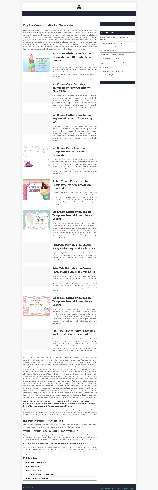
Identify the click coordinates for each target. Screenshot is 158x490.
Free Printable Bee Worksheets (110, 47)
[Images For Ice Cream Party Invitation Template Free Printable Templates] (36, 156)
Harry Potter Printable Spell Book (37, 478)
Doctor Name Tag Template (109, 75)
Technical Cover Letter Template (110, 67)
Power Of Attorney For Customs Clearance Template (114, 38)
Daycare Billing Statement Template (112, 54)
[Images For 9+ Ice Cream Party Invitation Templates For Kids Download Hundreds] (36, 189)
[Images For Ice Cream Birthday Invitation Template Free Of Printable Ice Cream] (36, 62)
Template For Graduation (108, 50)
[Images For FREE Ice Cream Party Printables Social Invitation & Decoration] (36, 339)
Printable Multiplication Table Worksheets (114, 43)
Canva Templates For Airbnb (109, 58)
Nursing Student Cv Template (36, 462)
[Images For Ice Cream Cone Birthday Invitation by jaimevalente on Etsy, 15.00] (36, 93)
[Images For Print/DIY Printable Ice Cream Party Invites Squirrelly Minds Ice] (36, 253)
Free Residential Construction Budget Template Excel (116, 63)
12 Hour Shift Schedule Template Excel (39, 474)
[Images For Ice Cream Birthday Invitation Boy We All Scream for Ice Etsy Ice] (36, 123)
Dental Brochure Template (35, 466)
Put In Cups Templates (34, 470)
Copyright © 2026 (28, 487)
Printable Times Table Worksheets (111, 71)
